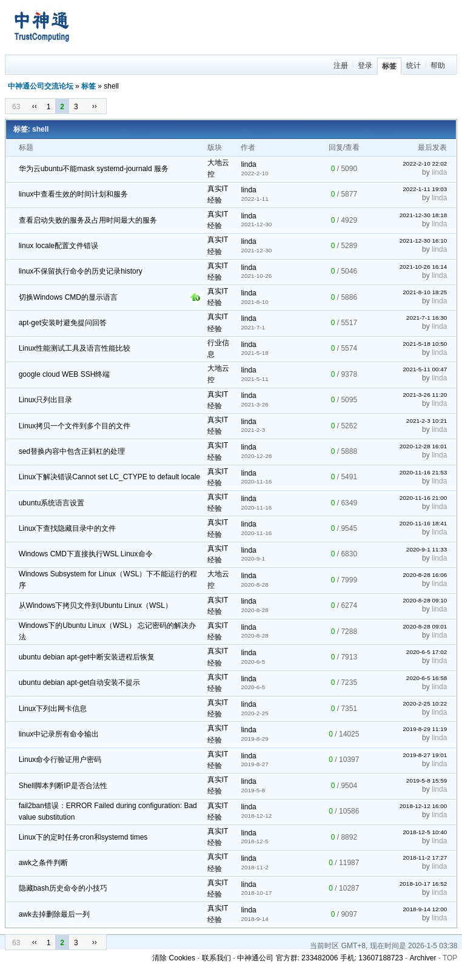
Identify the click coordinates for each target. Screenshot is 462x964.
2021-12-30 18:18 (423, 215)
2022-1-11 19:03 (425, 189)
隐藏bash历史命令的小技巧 (63, 888)
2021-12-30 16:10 (423, 240)
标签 (389, 66)
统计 (413, 65)
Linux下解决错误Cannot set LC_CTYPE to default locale (109, 477)
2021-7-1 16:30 (426, 317)
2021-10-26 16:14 (423, 266)
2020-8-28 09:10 (425, 600)
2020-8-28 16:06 (425, 574)
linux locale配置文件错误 (58, 245)
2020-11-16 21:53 (423, 472)
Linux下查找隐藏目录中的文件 (67, 528)
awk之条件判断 (43, 862)
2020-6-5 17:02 (426, 652)
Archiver (422, 958)
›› (94, 106)
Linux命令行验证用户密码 (60, 759)
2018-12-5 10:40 (425, 832)
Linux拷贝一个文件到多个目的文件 (75, 426)
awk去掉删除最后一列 (54, 914)
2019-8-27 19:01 (425, 755)
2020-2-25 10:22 (425, 703)
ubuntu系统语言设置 (52, 503)
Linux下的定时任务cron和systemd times (83, 837)
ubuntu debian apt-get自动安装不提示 (80, 682)
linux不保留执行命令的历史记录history (80, 271)
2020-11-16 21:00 (423, 497)
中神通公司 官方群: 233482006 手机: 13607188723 (320, 958)
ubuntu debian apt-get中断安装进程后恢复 (87, 657)
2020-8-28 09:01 (425, 626)
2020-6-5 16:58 (426, 678)
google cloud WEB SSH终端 (64, 374)
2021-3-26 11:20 (425, 394)
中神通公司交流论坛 (40, 86)
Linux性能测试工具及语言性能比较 (75, 348)
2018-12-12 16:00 (423, 806)
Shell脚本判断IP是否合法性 (63, 785)
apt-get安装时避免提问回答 (63, 323)
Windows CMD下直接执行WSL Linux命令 (86, 554)
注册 (340, 65)
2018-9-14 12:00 (425, 909)
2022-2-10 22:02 (425, 163)
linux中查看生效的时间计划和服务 (74, 194)
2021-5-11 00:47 (425, 369)
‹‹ (34, 106)
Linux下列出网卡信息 (53, 708)
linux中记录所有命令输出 (59, 734)
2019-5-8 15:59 (426, 780)
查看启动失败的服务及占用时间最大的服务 (88, 220)
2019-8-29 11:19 (425, 729)
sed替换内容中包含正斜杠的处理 (72, 451)
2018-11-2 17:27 (425, 857)
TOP (450, 958)
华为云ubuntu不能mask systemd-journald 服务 (94, 168)
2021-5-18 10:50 (425, 343)
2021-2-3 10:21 (426, 420)
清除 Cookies (173, 958)
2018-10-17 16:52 (423, 883)
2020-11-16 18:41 (423, 523)
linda (248, 164)
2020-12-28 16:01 (423, 446)
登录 (365, 65)
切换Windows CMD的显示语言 (68, 297)
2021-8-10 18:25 (425, 292)
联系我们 (216, 958)
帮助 (437, 65)
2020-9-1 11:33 (426, 549)
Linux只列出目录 (46, 400)
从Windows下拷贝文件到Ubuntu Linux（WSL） (95, 605)
